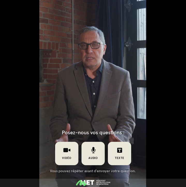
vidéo (66, 153)
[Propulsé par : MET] (93, 183)
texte (119, 153)
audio (93, 153)
